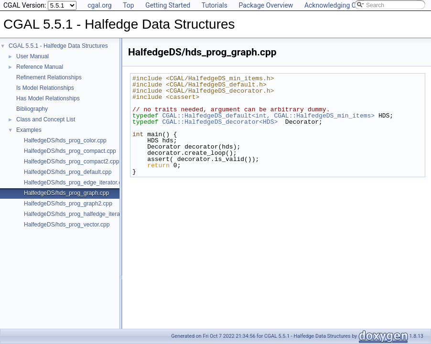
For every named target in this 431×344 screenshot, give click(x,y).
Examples (29, 130)
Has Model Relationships (48, 98)
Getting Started (167, 5)
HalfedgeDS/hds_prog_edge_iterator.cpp (76, 182)
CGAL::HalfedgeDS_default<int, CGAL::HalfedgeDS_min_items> (268, 115)
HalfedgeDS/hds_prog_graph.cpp (66, 193)
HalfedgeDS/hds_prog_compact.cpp (70, 151)
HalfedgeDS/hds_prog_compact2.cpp (71, 161)
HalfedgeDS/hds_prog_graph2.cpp (68, 203)
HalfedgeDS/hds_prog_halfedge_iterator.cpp (80, 214)
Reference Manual (39, 67)
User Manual (32, 56)
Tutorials (214, 5)
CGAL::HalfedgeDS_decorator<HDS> (220, 122)
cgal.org (99, 5)
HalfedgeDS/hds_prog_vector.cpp (66, 224)
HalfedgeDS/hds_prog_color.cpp (65, 140)
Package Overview (265, 5)
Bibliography (32, 109)
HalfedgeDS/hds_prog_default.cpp (67, 172)
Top (128, 5)
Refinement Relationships (49, 77)
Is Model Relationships (45, 88)
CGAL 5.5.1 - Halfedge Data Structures (58, 46)
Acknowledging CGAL (336, 5)
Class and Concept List (45, 119)
